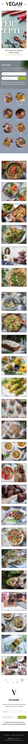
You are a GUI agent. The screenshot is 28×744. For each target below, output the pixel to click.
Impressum (7, 735)
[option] (14, 34)
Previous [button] (3, 31)
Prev (6, 680)
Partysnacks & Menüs (16, 55)
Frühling (8, 55)
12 (7, 682)
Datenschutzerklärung (17, 735)
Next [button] (25, 31)
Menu (25, 4)
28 (13, 682)
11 (25, 680)
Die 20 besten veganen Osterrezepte (14, 51)
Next (17, 682)
